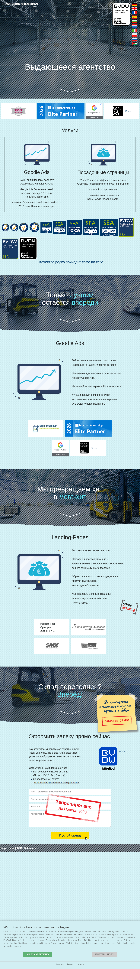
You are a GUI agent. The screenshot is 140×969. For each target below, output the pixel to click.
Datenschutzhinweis (75, 964)
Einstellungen (104, 954)
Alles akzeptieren (38, 954)
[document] (70, 938)
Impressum (60, 964)
